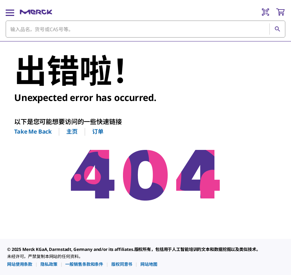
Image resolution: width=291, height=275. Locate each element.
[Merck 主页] (36, 12)
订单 (97, 131)
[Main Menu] (10, 12)
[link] (19, 264)
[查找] (277, 29)
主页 (72, 131)
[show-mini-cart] (280, 12)
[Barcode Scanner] (265, 12)
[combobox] (145, 29)
